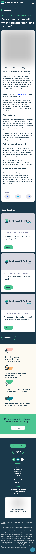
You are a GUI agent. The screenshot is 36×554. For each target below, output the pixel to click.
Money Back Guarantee (18, 489)
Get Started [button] (18, 428)
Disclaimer (18, 494)
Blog (18, 476)
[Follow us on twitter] (18, 459)
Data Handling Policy (18, 491)
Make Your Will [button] (18, 446)
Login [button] (18, 452)
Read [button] (8, 247)
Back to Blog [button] (8, 10)
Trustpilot (13, 516)
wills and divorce (23, 94)
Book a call (18, 480)
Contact (18, 482)
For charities (18, 478)
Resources (18, 469)
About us (18, 473)
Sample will (18, 471)
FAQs (18, 467)
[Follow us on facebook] (13, 459)
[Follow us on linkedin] (22, 459)
